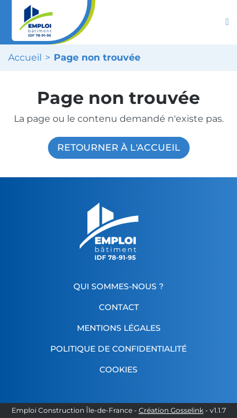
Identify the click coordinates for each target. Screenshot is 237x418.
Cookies (118, 369)
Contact (119, 307)
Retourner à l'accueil (118, 147)
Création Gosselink (171, 410)
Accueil (25, 58)
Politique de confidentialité (118, 349)
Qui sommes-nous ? (118, 286)
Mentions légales (119, 328)
